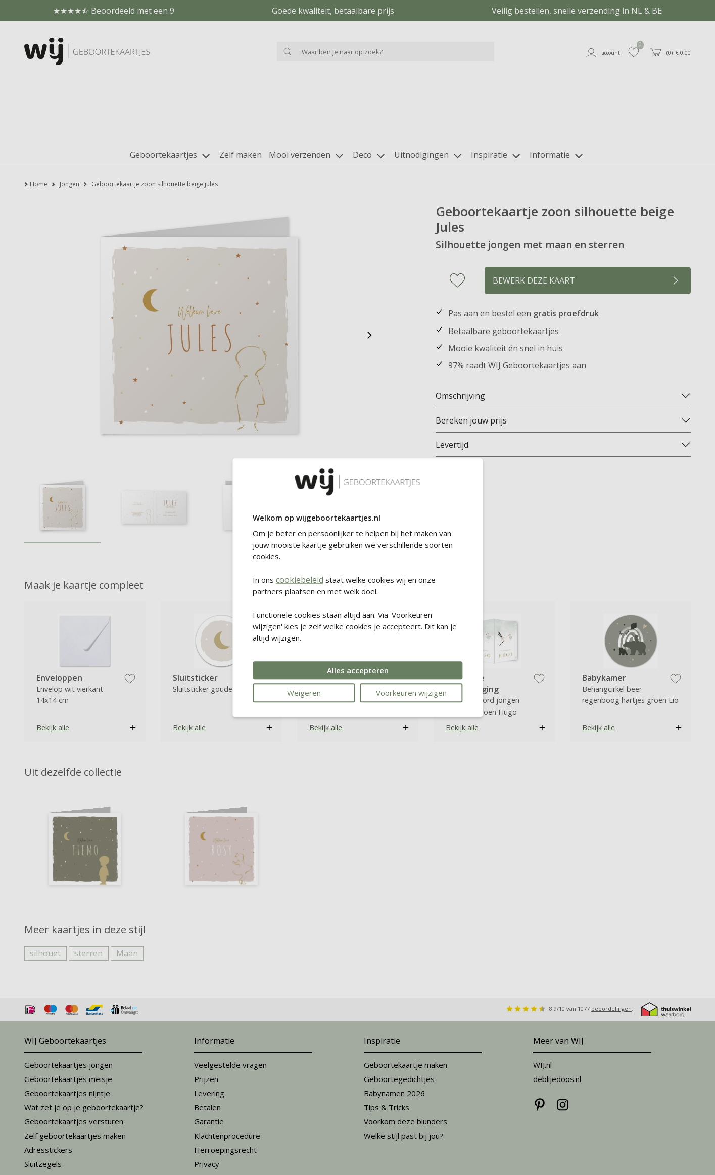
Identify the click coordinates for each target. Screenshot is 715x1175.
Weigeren (304, 693)
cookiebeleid (299, 579)
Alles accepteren (358, 670)
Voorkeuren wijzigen (411, 693)
